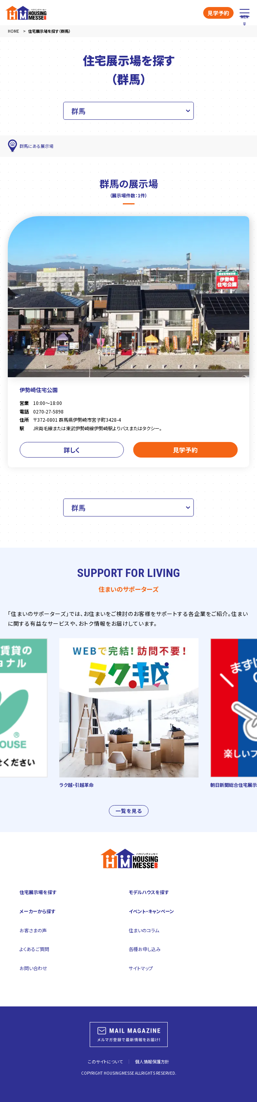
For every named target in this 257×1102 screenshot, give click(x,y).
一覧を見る (128, 817)
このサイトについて (105, 1061)
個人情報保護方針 (152, 1061)
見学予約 (218, 13)
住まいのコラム (144, 930)
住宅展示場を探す (38, 892)
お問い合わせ (33, 968)
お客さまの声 (33, 930)
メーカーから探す (37, 911)
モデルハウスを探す (149, 892)
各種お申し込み (145, 949)
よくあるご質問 (34, 949)
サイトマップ (141, 968)
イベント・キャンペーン (151, 911)
